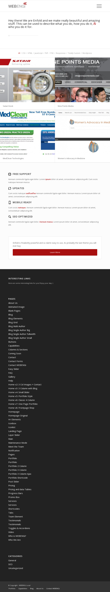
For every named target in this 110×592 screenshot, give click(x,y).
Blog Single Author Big (19, 330)
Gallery (11, 376)
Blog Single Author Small (20, 337)
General (12, 560)
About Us (12, 302)
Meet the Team (16, 446)
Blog (10, 314)
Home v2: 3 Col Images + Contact (24, 384)
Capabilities (14, 345)
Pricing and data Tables (19, 489)
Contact (12, 357)
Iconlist (11, 427)
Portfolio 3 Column (17, 469)
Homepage (14, 411)
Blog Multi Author (16, 326)
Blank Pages (14, 310)
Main (10, 438)
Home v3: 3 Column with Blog (22, 388)
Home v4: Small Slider (19, 392)
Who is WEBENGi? (17, 535)
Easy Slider (13, 368)
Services (12, 501)
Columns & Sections (18, 349)
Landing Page (15, 431)
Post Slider (13, 481)
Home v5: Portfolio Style (20, 396)
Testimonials (14, 520)
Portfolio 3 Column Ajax (19, 473)
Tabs (10, 512)
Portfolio (12, 458)
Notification (14, 450)
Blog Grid (12, 322)
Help (10, 380)
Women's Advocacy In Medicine (71, 158)
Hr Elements (14, 419)
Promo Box (14, 497)
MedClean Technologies (13, 158)
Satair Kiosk (8, 106)
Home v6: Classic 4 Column (21, 400)
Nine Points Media (66, 106)
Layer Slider (14, 435)
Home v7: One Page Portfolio (23, 403)
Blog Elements (15, 318)
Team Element (15, 516)
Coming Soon (14, 353)
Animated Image (16, 306)
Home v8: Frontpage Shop (21, 407)
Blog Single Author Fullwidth (21, 334)
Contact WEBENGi (17, 365)
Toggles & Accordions (19, 528)
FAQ (10, 372)
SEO (10, 564)
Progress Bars (15, 493)
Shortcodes (14, 508)
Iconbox (12, 423)
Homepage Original (18, 415)
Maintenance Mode (17, 442)
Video (11, 532)
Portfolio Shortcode (18, 477)
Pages (11, 454)
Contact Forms (15, 361)
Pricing (11, 485)
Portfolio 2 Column (17, 466)
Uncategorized (15, 568)
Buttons (12, 341)
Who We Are (14, 539)
